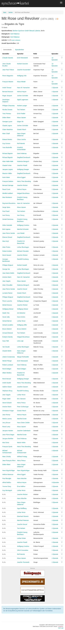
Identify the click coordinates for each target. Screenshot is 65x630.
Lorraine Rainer (7, 293)
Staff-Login (60, 628)
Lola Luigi (20, 341)
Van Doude (6, 347)
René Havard (6, 255)
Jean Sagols (6, 281)
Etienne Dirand (7, 237)
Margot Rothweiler (23, 357)
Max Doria (5, 442)
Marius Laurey (7, 418)
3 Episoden (55, 482)
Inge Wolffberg (22, 508)
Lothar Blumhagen (23, 247)
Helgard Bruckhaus (23, 193)
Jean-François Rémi (8, 460)
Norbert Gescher (22, 64)
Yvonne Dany (6, 486)
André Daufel (6, 383)
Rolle (35, 54)
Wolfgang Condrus (23, 225)
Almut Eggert (21, 177)
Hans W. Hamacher (23, 87)
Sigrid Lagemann (22, 99)
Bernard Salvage (7, 185)
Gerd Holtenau (22, 153)
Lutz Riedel (20, 233)
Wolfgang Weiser (7, 309)
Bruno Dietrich (7, 329)
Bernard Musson (7, 91)
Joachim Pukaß (22, 165)
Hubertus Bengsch (23, 161)
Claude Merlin (6, 351)
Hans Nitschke (21, 478)
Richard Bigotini (7, 153)
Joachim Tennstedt (23, 562)
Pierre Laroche (7, 301)
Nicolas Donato (7, 109)
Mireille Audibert (7, 193)
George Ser (6, 269)
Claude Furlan (7, 165)
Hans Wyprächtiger (8, 470)
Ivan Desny (6, 215)
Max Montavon (7, 197)
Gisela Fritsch (21, 129)
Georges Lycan (7, 121)
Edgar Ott (20, 121)
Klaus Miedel (21, 81)
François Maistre (7, 81)
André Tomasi (6, 87)
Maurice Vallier (7, 173)
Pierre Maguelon (7, 76)
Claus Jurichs (21, 139)
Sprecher (20, 54)
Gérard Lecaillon (7, 325)
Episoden (55, 54)
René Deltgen (6, 369)
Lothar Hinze (21, 321)
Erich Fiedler (21, 113)
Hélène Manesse (7, 474)
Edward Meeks (7, 139)
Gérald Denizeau (7, 219)
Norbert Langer (22, 105)
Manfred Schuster (23, 229)
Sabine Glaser (7, 387)
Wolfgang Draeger (23, 169)
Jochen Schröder (22, 95)
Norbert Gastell (22, 265)
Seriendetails (7, 49)
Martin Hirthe (21, 442)
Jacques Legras (7, 169)
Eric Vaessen (21, 399)
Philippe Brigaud (7, 265)
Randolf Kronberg (22, 259)
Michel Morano (7, 305)
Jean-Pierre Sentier (8, 233)
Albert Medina (6, 373)
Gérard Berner (7, 321)
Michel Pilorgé (7, 361)
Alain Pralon (6, 247)
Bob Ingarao (6, 229)
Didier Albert (6, 117)
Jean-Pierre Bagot (8, 434)
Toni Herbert (21, 109)
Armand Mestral (7, 333)
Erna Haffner (21, 486)
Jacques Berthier (7, 438)
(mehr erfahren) (16, 40)
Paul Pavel (5, 211)
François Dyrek (7, 446)
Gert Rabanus (14, 34)
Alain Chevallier (7, 285)
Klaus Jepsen (21, 117)
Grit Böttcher (21, 313)
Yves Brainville (7, 147)
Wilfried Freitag (22, 456)
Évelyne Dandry (7, 337)
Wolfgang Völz (21, 76)
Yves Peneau (6, 113)
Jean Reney (6, 414)
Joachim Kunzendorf (23, 70)
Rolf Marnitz (21, 143)
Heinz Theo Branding (24, 181)
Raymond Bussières (8, 203)
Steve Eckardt (6, 403)
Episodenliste (19, 49)
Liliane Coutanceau (8, 357)
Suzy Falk (5, 341)
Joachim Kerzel (22, 289)
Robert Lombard (7, 365)
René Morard (6, 379)
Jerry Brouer (6, 422)
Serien (10, 12)
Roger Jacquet (7, 95)
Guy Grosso (6, 143)
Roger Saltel (6, 399)
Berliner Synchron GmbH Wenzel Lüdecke (26, 30)
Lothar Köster (21, 538)
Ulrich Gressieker (22, 550)
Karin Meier (6, 177)
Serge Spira (6, 207)
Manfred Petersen (23, 520)
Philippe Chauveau (8, 105)
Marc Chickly (6, 456)
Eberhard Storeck (22, 516)
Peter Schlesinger (23, 407)
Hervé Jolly (6, 317)
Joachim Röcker (22, 185)
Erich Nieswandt (22, 58)
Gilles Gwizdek (7, 225)
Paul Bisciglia (6, 478)
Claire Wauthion (7, 129)
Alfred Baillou (6, 482)
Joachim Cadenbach (23, 430)
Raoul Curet (6, 189)
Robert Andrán (7, 251)
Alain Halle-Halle (7, 161)
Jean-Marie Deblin (8, 273)
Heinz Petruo (21, 403)
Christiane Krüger (8, 410)
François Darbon (7, 181)
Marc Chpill (6, 133)
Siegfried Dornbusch (23, 157)
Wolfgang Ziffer (22, 325)
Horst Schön (21, 317)
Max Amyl (5, 241)
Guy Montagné (7, 490)
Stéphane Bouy (7, 391)
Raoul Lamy (6, 426)
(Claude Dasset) (7, 58)
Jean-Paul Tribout (8, 70)
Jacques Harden (7, 430)
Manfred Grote (21, 418)
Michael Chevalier (23, 251)
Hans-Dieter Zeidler (23, 422)
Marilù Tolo (5, 313)
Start (4, 12)
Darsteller (5, 54)
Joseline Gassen (22, 387)
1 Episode (55, 87)
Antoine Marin (6, 277)
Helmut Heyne (21, 91)
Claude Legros (7, 125)
